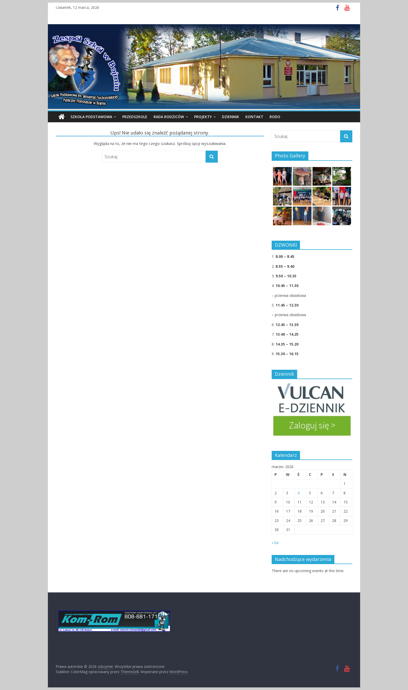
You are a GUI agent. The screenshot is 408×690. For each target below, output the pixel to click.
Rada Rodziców (169, 116)
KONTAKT (254, 116)
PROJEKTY (203, 116)
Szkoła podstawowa (91, 116)
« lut (275, 542)
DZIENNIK (230, 116)
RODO (275, 116)
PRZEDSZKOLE (134, 116)
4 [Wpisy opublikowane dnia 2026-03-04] (298, 492)
